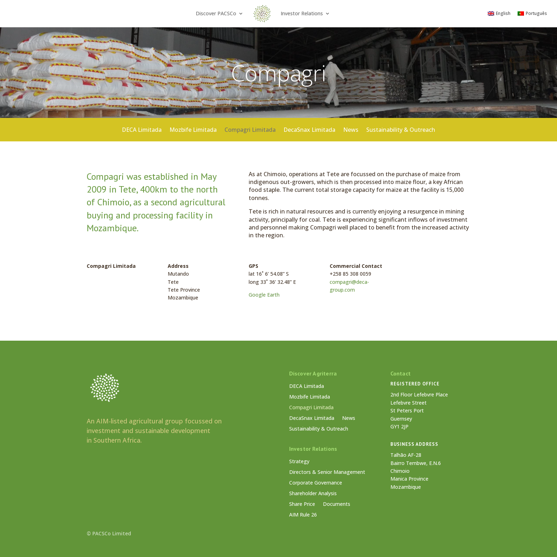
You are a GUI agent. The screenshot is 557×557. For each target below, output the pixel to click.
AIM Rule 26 (303, 515)
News (350, 132)
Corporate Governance (315, 483)
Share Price (302, 504)
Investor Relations (302, 13)
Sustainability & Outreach (400, 132)
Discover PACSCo (216, 13)
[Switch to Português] (532, 13)
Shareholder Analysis (313, 494)
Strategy (299, 462)
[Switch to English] (499, 13)
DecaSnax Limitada (309, 132)
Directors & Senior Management (327, 472)
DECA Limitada (142, 132)
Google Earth (264, 294)
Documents (336, 504)
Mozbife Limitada (193, 132)
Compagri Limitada (250, 132)
